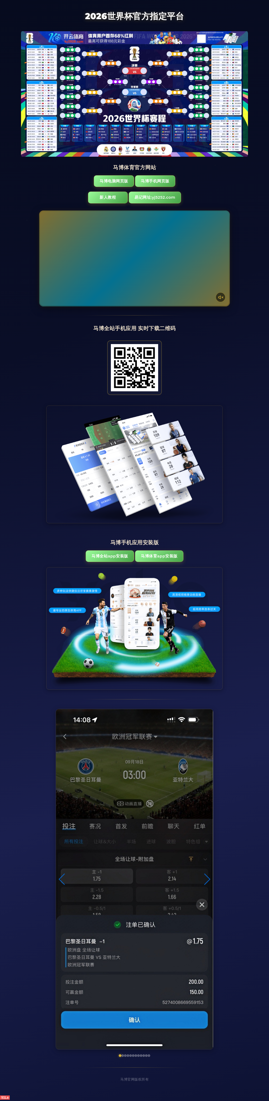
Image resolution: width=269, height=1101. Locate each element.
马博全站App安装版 (109, 557)
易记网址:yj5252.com (157, 198)
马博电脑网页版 (111, 181)
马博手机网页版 (157, 181)
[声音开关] (220, 298)
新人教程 (107, 198)
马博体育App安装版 (159, 557)
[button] (62, 880)
